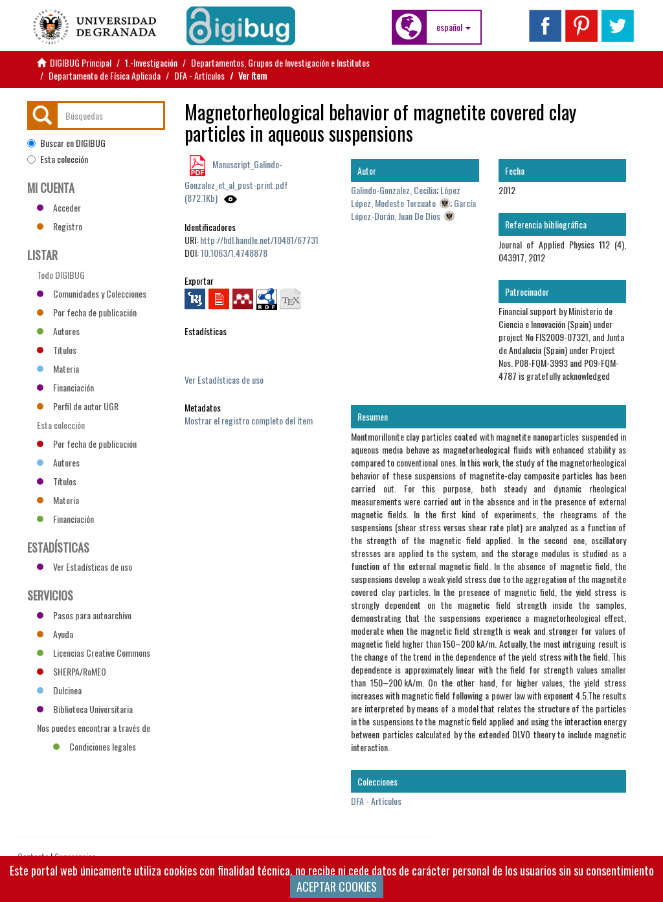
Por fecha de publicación (87, 312)
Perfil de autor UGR (77, 406)
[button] (453, 27)
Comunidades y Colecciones (91, 293)
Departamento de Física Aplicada (105, 75)
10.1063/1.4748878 (234, 252)
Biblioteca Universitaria (85, 709)
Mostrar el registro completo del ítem (249, 420)
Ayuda (55, 634)
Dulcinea (59, 690)
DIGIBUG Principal (80, 62)
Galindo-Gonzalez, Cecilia (393, 190)
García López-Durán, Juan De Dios (413, 209)
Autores (58, 331)
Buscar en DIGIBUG (66, 143)
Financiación (65, 387)
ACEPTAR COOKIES (337, 886)
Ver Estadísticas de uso (224, 379)
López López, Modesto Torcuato (405, 196)
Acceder (59, 207)
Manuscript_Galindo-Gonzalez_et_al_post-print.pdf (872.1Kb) (236, 180)
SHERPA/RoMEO (71, 671)
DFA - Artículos (199, 75)
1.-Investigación (151, 62)
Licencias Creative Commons (93, 652)
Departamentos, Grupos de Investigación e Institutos (280, 62)
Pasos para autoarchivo (84, 615)
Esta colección (57, 159)
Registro (59, 226)
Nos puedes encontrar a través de (93, 729)
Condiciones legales (94, 746)
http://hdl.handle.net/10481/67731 (259, 240)
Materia (58, 368)
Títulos (56, 350)
